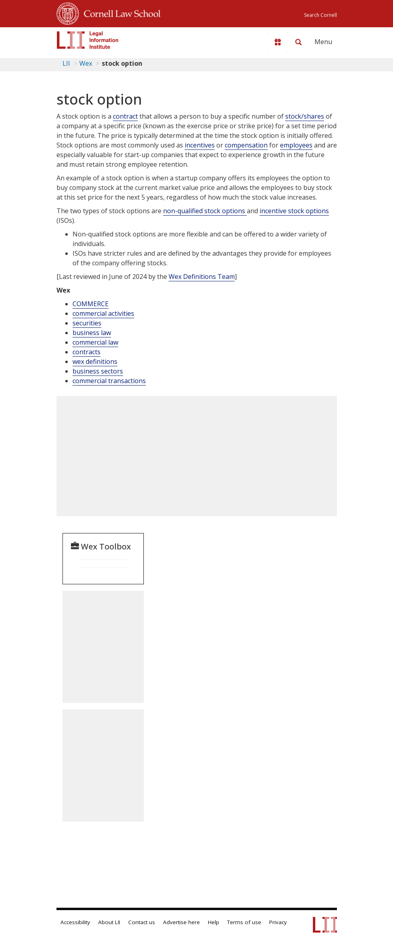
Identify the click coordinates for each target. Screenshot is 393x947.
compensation (246, 145)
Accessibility (75, 922)
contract (125, 116)
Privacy (278, 922)
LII (66, 63)
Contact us (141, 922)
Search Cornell (320, 15)
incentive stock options (294, 210)
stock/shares (304, 116)
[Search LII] (298, 42)
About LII (109, 922)
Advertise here (181, 922)
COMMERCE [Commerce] (91, 303)
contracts (87, 351)
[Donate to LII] (277, 42)
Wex (85, 63)
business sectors (98, 371)
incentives (200, 145)
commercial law (95, 342)
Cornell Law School (120, 12)
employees (296, 145)
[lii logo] (88, 40)
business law (92, 332)
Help (213, 922)
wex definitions (95, 361)
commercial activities (103, 313)
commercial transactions (109, 380)
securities (87, 323)
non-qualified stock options (205, 210)
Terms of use (244, 922)
